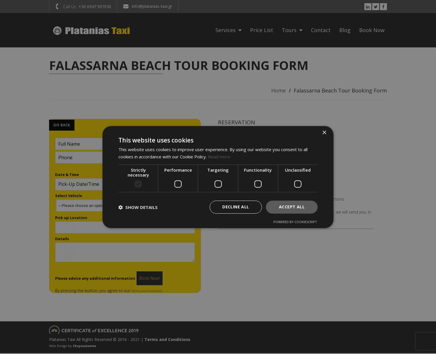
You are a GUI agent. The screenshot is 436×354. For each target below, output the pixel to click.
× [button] (324, 133)
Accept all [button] (292, 207)
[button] (138, 207)
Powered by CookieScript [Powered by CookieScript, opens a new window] (295, 222)
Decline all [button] (235, 207)
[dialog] (218, 177)
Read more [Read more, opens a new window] (219, 157)
